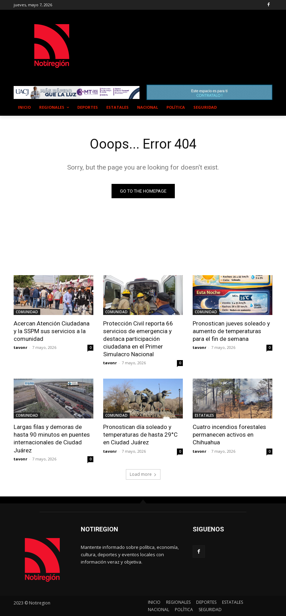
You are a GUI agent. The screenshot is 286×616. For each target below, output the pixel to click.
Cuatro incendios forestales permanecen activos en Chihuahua (229, 434)
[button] (264, 107)
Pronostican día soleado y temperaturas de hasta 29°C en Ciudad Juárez (140, 434)
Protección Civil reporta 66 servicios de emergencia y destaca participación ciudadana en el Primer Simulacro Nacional (138, 339)
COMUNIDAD (27, 311)
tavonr (20, 347)
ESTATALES (204, 415)
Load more (143, 474)
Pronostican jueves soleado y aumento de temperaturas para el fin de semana (231, 331)
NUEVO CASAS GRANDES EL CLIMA (155, 39)
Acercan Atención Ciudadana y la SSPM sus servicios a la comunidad (52, 331)
